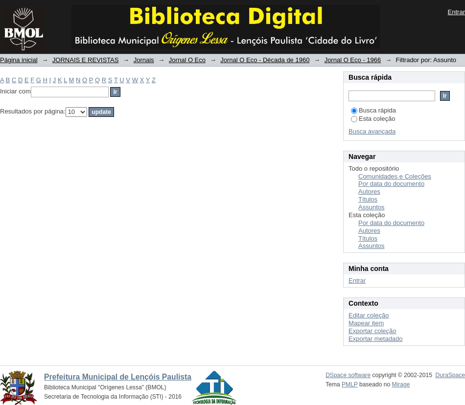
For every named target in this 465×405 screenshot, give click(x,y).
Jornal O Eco (187, 60)
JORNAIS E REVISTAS (85, 60)
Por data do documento (391, 183)
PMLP (350, 384)
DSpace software (348, 375)
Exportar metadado (376, 338)
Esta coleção (373, 118)
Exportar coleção (372, 331)
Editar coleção (369, 315)
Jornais (144, 60)
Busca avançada (372, 131)
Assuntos (371, 207)
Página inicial (19, 60)
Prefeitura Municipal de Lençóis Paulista (117, 377)
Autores (369, 191)
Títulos (367, 199)
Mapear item (366, 323)
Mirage (401, 384)
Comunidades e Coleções (394, 176)
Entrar (456, 12)
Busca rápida (373, 110)
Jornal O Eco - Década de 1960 (264, 60)
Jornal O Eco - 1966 (353, 60)
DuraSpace (450, 375)
